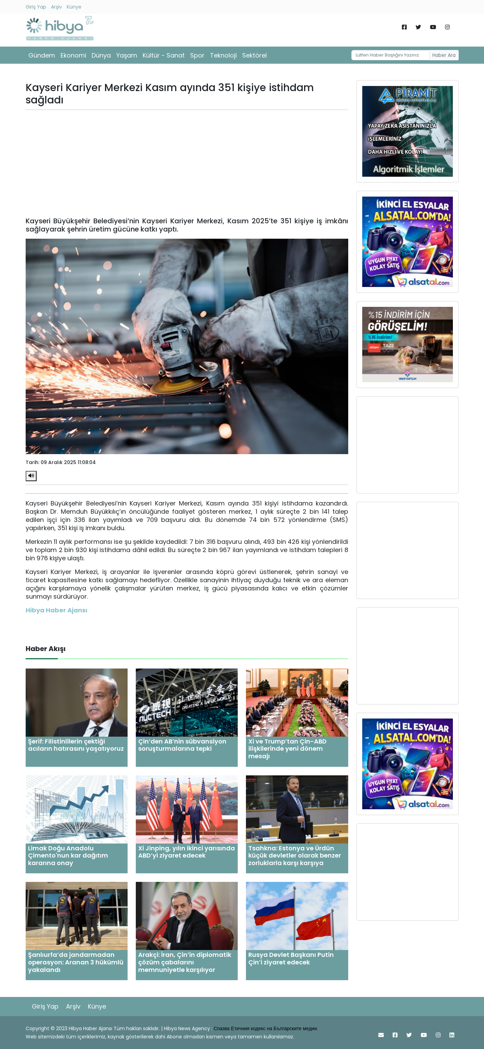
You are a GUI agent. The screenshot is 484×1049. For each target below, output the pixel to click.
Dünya (101, 55)
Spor (197, 55)
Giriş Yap (36, 6)
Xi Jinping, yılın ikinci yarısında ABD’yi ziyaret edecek (186, 852)
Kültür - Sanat (164, 55)
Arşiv (56, 6)
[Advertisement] (187, 163)
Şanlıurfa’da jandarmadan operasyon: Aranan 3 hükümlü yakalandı (75, 962)
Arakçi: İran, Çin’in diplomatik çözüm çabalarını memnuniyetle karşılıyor (184, 962)
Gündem (41, 55)
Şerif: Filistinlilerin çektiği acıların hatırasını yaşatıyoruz (76, 745)
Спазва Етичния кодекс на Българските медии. (266, 1028)
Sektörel (254, 55)
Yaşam (126, 55)
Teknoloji (223, 55)
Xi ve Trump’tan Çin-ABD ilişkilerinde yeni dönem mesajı (287, 748)
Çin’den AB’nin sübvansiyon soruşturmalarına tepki (182, 745)
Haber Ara (444, 55)
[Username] (390, 55)
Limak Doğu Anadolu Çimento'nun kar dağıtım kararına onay (68, 855)
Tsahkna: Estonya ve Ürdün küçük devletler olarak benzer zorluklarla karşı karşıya (294, 855)
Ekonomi (73, 55)
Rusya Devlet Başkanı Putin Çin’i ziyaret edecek (291, 958)
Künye (74, 6)
